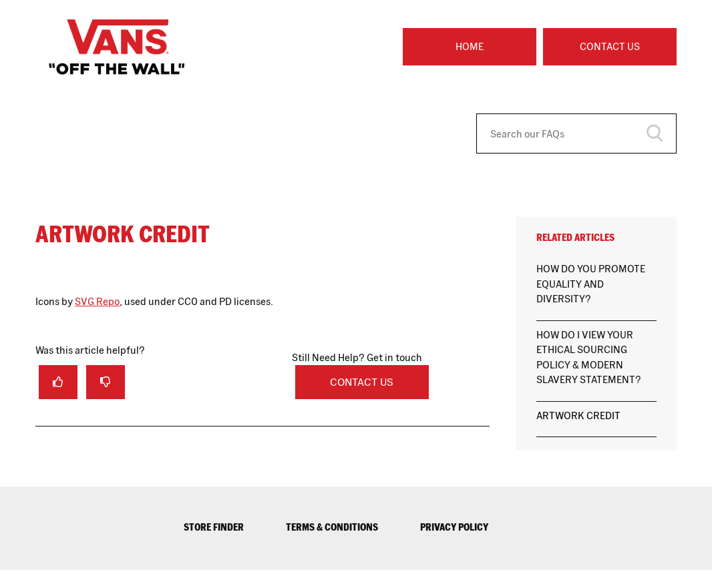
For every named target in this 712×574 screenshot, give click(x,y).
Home (470, 46)
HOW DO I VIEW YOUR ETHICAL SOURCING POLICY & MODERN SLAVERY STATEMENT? (588, 357)
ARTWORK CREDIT (578, 415)
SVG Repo (97, 301)
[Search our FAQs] (576, 133)
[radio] (58, 382)
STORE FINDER (214, 527)
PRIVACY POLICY (454, 527)
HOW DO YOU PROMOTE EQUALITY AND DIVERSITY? (590, 283)
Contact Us (610, 46)
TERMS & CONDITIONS (332, 527)
